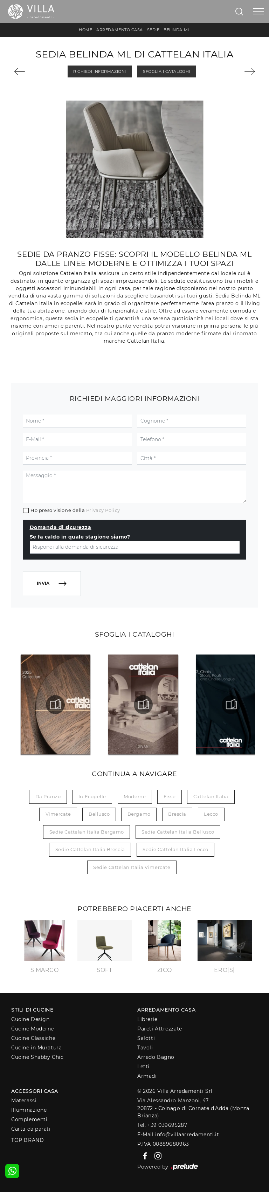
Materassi (23, 1100)
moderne (135, 796)
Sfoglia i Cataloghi (166, 71)
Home (85, 29)
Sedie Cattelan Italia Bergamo (86, 832)
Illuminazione (29, 1110)
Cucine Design (30, 1019)
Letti (143, 1066)
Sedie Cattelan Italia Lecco (175, 849)
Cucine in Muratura (36, 1047)
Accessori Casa (34, 1091)
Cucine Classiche (33, 1038)
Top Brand (27, 1140)
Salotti (146, 1038)
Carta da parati (30, 1129)
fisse (170, 796)
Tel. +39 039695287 (162, 1125)
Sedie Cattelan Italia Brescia (90, 849)
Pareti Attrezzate (159, 1029)
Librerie (147, 1019)
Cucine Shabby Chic (37, 1057)
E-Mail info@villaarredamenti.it (178, 1134)
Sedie (153, 29)
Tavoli (145, 1047)
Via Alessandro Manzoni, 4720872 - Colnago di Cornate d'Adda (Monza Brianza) (193, 1108)
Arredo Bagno (155, 1057)
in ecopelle (92, 796)
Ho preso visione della (75, 510)
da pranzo (48, 796)
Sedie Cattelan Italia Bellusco (178, 832)
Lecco (211, 814)
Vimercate (58, 814)
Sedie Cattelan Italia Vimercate (131, 867)
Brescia (177, 814)
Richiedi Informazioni (99, 71)
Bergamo (139, 814)
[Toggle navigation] (258, 11)
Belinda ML (177, 29)
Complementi (29, 1119)
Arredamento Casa (119, 29)
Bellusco (99, 814)
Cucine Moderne (32, 1029)
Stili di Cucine (32, 1010)
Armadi (147, 1076)
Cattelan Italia (210, 796)
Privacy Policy (103, 510)
